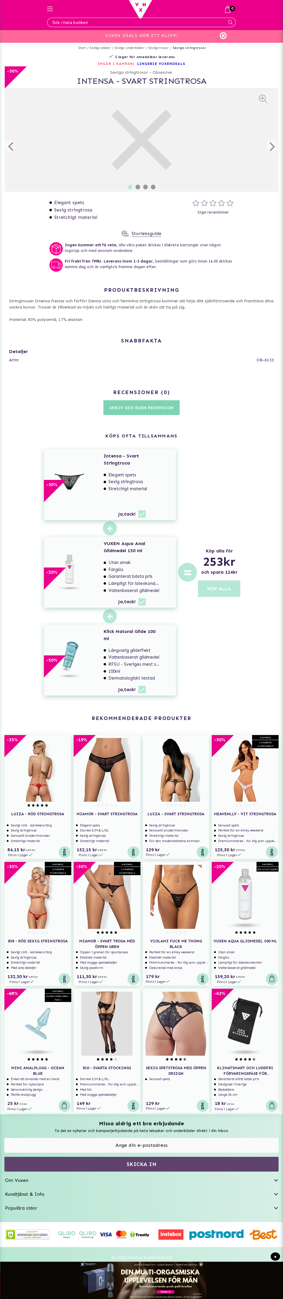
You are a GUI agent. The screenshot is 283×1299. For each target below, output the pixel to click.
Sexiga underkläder (129, 48)
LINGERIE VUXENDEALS (161, 64)
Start (82, 48)
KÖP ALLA (219, 588)
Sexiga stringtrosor (189, 48)
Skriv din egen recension (142, 407)
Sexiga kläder (100, 48)
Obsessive (162, 72)
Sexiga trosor (158, 48)
